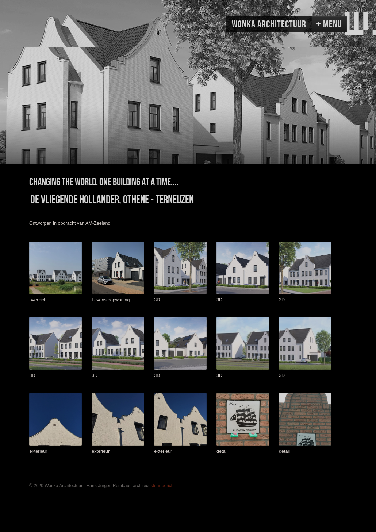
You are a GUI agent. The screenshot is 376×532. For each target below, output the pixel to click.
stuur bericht (163, 485)
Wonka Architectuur (269, 24)
